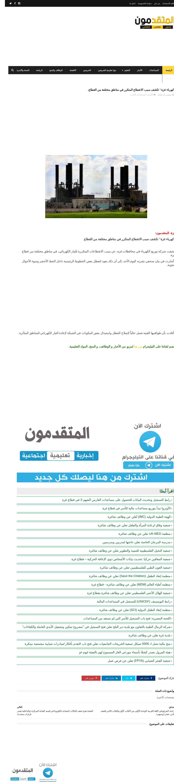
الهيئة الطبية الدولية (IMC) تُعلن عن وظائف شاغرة (134, 512)
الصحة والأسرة (18, 70)
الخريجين (82, 70)
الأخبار (134, 70)
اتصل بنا (128, 3)
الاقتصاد (68, 70)
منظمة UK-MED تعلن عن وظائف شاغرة (140, 529)
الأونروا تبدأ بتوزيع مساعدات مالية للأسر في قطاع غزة (132, 504)
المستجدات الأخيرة (133, 102)
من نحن (152, 3)
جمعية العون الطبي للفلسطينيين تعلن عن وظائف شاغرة (130, 563)
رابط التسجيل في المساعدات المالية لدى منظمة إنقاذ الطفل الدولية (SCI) (21, 244)
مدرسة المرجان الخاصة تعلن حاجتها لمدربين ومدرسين (132, 538)
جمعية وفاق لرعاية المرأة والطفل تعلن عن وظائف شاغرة (129, 521)
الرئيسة (164, 70)
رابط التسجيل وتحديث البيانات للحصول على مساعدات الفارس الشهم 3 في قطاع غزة (20, 213)
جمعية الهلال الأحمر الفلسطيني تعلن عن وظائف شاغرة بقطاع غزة (124, 589)
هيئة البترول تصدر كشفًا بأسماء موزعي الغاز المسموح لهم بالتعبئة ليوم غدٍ (120, 656)
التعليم (122, 70)
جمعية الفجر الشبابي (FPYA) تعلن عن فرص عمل (134, 664)
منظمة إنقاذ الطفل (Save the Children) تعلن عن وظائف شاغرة (125, 572)
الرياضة (34, 70)
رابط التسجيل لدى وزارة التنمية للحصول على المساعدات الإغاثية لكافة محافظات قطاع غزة (20, 229)
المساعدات (149, 70)
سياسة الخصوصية (140, 3)
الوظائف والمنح (51, 70)
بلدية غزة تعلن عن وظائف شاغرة (145, 635)
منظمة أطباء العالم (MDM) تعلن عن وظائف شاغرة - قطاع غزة (126, 580)
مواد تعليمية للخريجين (102, 70)
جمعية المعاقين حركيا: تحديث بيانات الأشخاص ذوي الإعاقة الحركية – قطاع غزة (116, 555)
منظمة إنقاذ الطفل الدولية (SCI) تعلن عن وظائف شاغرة (130, 606)
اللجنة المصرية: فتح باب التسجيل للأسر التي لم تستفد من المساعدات (122, 614)
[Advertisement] (65, 36)
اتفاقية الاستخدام (164, 3)
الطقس (164, 78)
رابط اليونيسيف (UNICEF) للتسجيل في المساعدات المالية (129, 597)
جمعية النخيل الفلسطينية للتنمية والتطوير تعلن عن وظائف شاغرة (125, 546)
